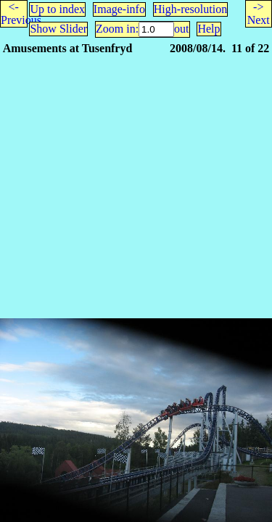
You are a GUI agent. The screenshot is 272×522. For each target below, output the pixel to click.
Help (208, 28)
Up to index (57, 9)
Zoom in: (117, 28)
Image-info (119, 9)
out (181, 28)
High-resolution (190, 9)
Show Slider (58, 28)
